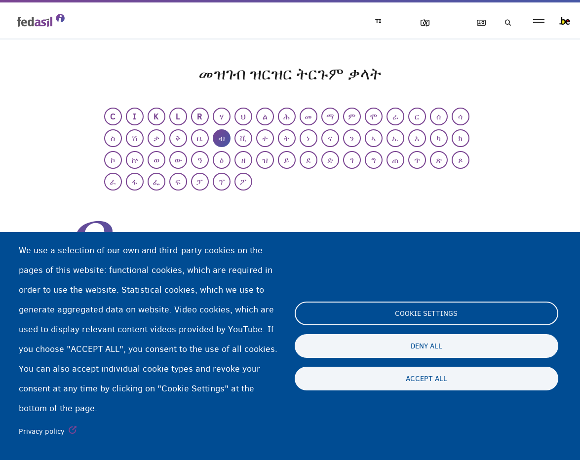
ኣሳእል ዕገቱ (420, 22)
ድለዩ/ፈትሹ (505, 22)
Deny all (426, 346)
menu (538, 20)
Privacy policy (42, 431)
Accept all (426, 378)
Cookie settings (426, 313)
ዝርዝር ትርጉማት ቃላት (477, 22)
